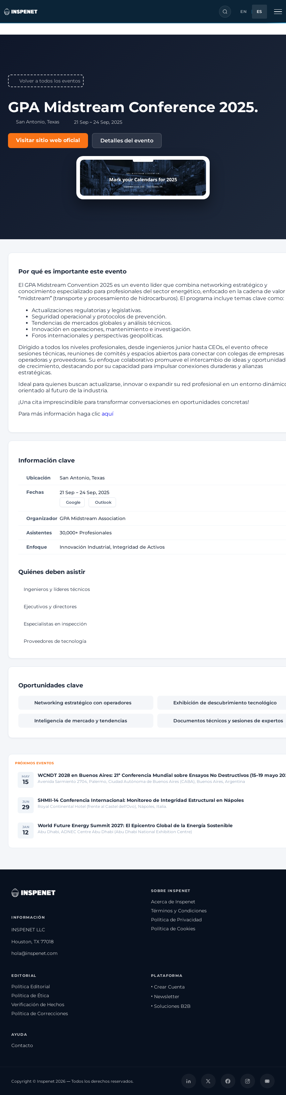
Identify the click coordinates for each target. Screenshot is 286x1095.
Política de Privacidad (176, 919)
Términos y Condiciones (179, 910)
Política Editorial (30, 986)
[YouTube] (267, 1081)
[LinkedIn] (188, 1081)
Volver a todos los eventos (45, 81)
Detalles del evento (126, 140)
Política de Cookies (173, 928)
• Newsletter (165, 996)
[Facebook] (228, 1081)
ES (259, 11)
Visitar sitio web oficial (48, 140)
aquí (107, 414)
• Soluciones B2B (171, 1006)
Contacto (22, 1045)
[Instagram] (247, 1081)
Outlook (103, 502)
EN (243, 11)
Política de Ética (30, 995)
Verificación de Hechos (37, 1004)
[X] (208, 1081)
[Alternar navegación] (278, 11)
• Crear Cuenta (168, 987)
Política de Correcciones (39, 1013)
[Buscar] (225, 12)
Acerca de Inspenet (173, 901)
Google (73, 502)
